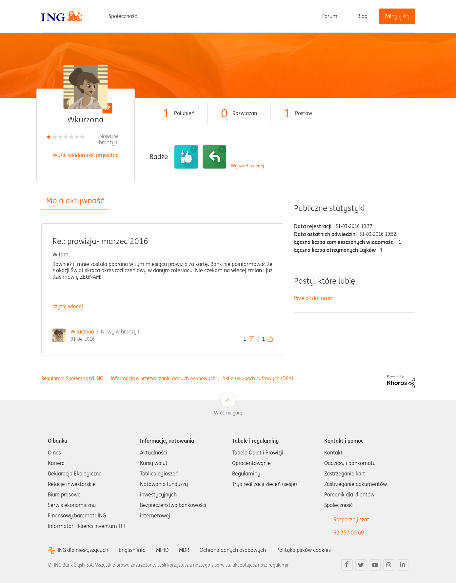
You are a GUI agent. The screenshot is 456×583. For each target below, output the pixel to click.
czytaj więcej (67, 306)
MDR (184, 550)
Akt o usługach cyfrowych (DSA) (257, 378)
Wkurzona (82, 331)
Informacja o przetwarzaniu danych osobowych (163, 378)
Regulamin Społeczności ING (72, 378)
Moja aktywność (75, 200)
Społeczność (123, 16)
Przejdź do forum (314, 298)
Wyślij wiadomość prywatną (85, 155)
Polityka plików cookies (303, 550)
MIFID (162, 550)
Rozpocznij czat (351, 519)
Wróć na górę (228, 413)
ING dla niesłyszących (83, 550)
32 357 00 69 (348, 532)
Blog (362, 16)
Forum (329, 16)
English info (132, 550)
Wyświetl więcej (247, 166)
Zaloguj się (397, 16)
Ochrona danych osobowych (233, 550)
